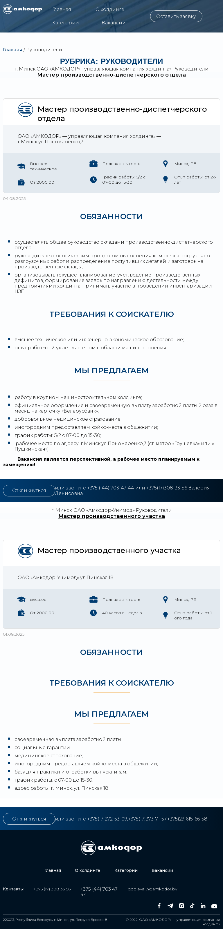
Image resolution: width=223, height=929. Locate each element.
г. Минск (25, 69)
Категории (65, 23)
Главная (61, 9)
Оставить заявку (176, 16)
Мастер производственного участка (111, 516)
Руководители (190, 69)
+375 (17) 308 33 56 (52, 889)
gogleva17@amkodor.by (152, 889)
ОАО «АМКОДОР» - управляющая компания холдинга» (104, 69)
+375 (93, 488)
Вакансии (114, 23)
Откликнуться (29, 490)
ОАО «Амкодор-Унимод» (104, 510)
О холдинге (110, 9)
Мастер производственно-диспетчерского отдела (111, 75)
